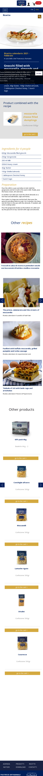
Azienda (6, 764)
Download (21, 767)
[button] (2, 300)
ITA (32, 9)
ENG (37, 9)
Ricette (6, 15)
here (5, 81)
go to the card (29, 134)
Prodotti (20, 764)
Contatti (33, 767)
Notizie (6, 767)
